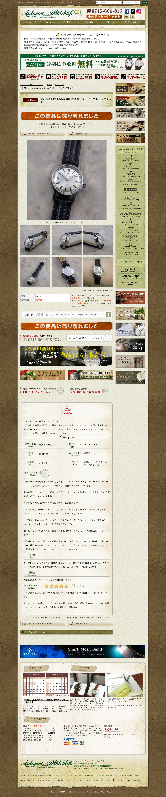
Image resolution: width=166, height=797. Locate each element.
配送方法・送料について (72, 780)
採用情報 (136, 780)
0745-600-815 (103, 301)
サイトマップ (107, 780)
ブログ (117, 780)
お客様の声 (89, 775)
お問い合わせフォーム (87, 303)
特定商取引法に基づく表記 (31, 780)
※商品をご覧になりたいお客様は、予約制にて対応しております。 (46, 701)
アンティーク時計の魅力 (73, 775)
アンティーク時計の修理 (129, 775)
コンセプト (24, 775)
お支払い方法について (52, 780)
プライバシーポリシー (92, 780)
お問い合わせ (126, 780)
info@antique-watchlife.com (111, 768)
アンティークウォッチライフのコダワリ (46, 775)
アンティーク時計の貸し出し (106, 775)
